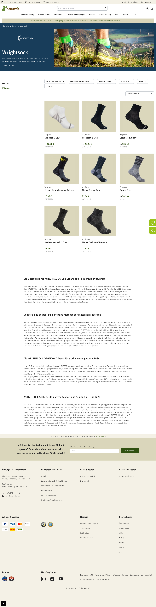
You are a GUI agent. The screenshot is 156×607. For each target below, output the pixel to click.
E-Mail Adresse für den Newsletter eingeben (83, 447)
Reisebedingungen (103, 579)
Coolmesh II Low (52, 138)
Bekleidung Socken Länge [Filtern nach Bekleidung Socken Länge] (81, 81)
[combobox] (80, 8)
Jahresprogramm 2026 (88, 476)
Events (121, 547)
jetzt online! (84, 481)
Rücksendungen (46, 490)
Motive (121, 538)
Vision (121, 533)
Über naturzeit (146, 2)
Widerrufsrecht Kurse (120, 575)
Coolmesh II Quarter (129, 138)
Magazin (123, 2)
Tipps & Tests (85, 528)
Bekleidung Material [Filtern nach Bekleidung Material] (55, 81)
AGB (91, 575)
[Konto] (147, 8)
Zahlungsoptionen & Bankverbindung (54, 481)
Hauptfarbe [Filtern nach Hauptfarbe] (126, 81)
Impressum (84, 575)
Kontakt (44, 476)
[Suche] (105, 8)
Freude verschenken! (126, 476)
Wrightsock (6, 88)
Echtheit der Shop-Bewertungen (52, 500)
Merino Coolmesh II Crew (55, 242)
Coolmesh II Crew (90, 138)
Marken (5, 83)
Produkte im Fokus (86, 538)
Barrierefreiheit (146, 575)
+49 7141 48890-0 (13, 493)
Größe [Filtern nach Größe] (143, 81)
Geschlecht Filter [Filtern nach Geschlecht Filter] (106, 81)
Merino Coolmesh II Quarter (94, 242)
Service (121, 543)
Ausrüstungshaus (125, 528)
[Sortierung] (139, 93)
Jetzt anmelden (130, 450)
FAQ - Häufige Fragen (48, 495)
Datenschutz (134, 575)
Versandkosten (100, 436)
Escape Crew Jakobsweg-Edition (59, 190)
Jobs (120, 552)
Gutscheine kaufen (127, 470)
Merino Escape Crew (91, 190)
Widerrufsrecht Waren (103, 575)
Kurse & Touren (133, 2)
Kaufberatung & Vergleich (89, 523)
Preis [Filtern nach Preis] (49, 86)
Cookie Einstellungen (87, 579)
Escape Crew (125, 190)
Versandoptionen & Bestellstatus (52, 486)
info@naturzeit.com (13, 496)
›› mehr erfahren (8, 66)
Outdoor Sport (85, 533)
